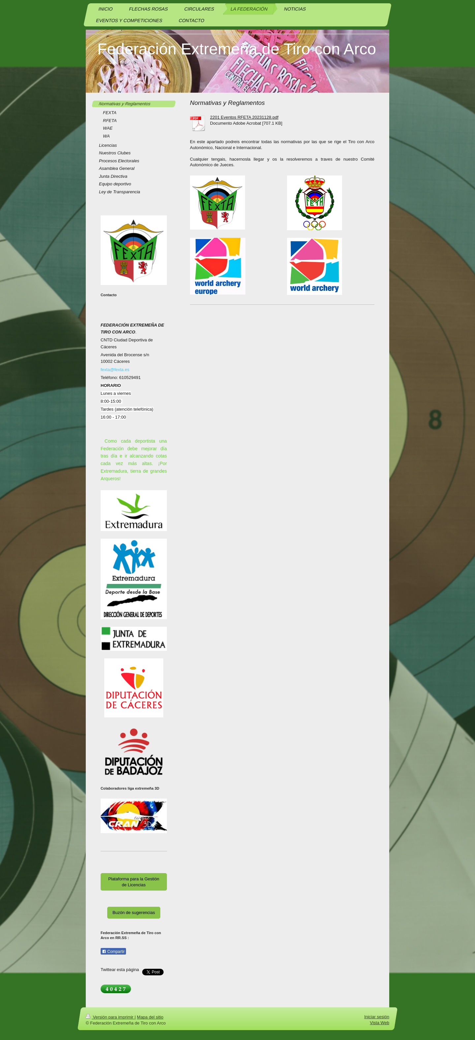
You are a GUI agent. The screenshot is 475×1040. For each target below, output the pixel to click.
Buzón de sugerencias (133, 912)
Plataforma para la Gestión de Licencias (133, 881)
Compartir (113, 951)
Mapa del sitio (150, 1017)
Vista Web (379, 1022)
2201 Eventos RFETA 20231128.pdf (244, 117)
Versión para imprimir (110, 1017)
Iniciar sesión (376, 1016)
